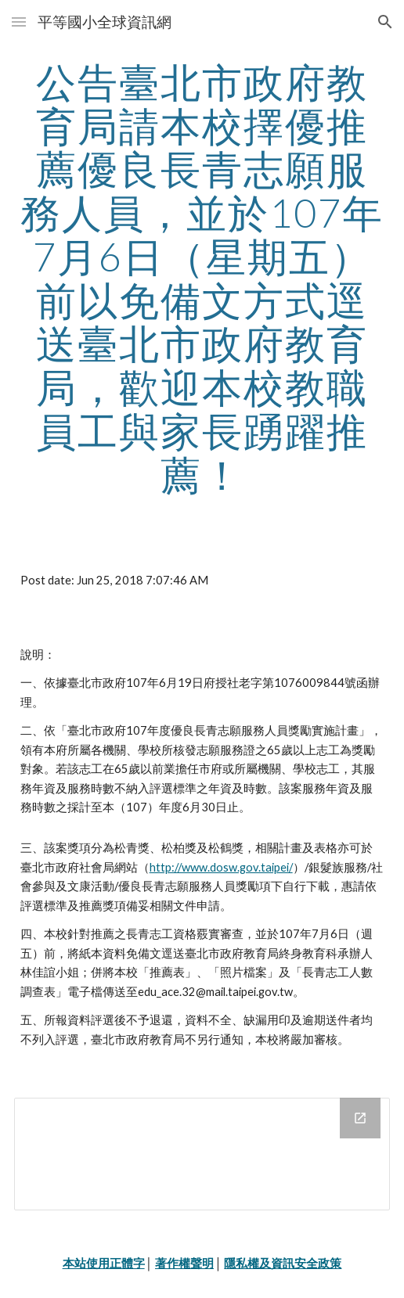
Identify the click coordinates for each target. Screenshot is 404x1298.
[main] (202, 278)
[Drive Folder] (202, 1154)
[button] (19, 21)
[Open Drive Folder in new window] (360, 1118)
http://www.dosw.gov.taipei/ (221, 867)
